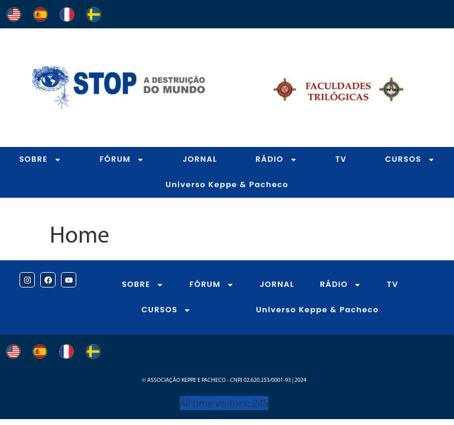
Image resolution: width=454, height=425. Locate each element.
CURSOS (166, 310)
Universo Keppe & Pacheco (227, 184)
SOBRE (40, 159)
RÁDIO (276, 159)
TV (340, 159)
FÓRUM (121, 159)
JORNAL (200, 159)
